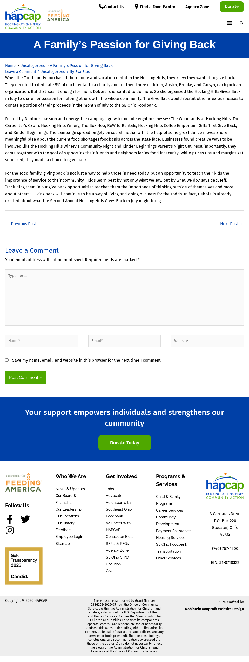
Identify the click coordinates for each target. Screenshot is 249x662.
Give (109, 577)
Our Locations (67, 522)
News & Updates (70, 495)
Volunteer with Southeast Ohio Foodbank (119, 515)
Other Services (168, 564)
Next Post (231, 223)
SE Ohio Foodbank (171, 551)
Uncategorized (57, 71)
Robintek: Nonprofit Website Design (214, 615)
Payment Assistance (173, 537)
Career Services (169, 516)
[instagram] (11, 536)
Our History (65, 529)
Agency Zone (117, 557)
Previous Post (21, 223)
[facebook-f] (12, 525)
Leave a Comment (22, 71)
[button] (232, 6)
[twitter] (28, 525)
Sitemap (63, 550)
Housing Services (170, 544)
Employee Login (69, 543)
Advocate (114, 502)
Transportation (168, 558)
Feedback (64, 536)
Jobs (110, 495)
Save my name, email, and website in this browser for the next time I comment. (87, 366)
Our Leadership (69, 516)
